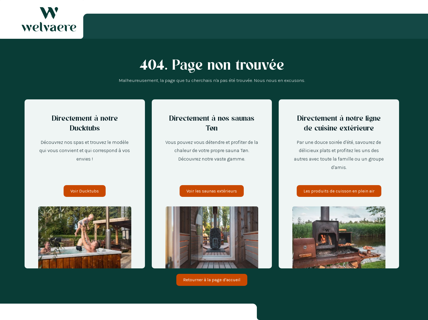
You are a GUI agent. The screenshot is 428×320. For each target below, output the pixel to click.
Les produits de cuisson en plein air (339, 191)
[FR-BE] (24, 312)
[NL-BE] (19, 312)
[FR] (8, 312)
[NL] (13, 312)
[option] (13, 312)
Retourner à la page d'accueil (211, 279)
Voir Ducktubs (84, 191)
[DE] (30, 312)
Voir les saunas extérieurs (211, 191)
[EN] (35, 312)
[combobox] (8, 312)
